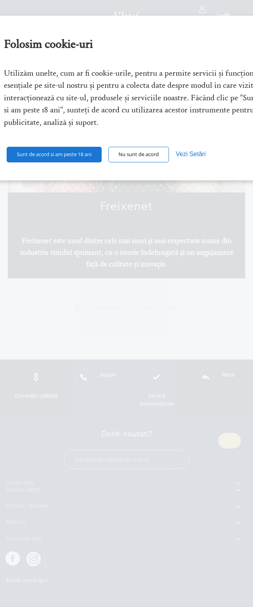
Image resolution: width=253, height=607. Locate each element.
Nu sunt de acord (138, 154)
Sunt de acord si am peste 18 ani (54, 154)
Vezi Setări (191, 154)
